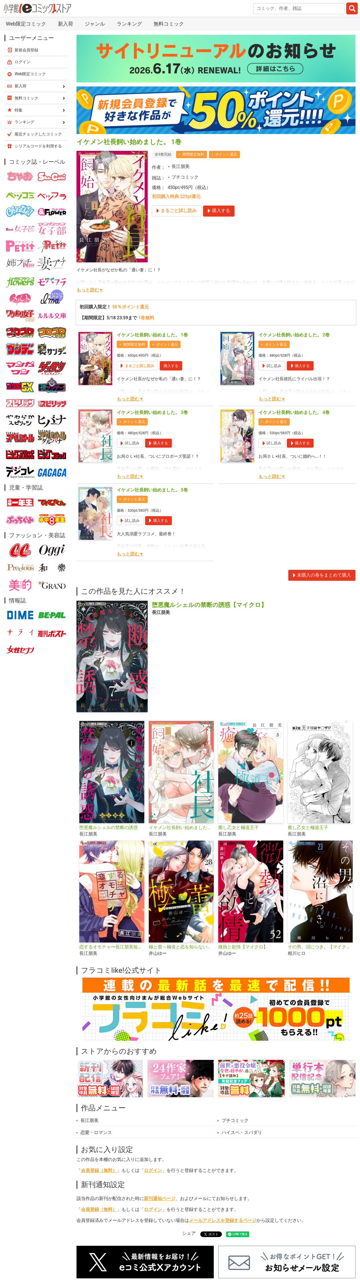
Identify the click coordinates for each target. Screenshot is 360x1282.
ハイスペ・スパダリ (242, 1132)
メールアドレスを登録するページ (222, 1220)
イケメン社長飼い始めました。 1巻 (152, 335)
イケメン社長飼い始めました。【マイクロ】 (181, 827)
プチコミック (185, 177)
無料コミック (169, 24)
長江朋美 (181, 166)
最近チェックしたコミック (38, 134)
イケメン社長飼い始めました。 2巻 (294, 335)
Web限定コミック (26, 24)
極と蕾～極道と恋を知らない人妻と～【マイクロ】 (181, 946)
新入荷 (65, 24)
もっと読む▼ (89, 290)
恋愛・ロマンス (96, 1132)
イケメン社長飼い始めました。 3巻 (152, 412)
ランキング (129, 24)
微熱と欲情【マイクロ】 (243, 946)
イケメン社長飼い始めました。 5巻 (152, 490)
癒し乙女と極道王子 (238, 827)
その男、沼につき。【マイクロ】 (320, 946)
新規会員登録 (26, 50)
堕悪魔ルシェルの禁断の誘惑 (108, 827)
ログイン (153, 1170)
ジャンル (95, 24)
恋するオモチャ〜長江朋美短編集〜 (111, 946)
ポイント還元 (226, 154)
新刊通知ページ (160, 1198)
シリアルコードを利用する (38, 146)
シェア (189, 1233)
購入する (171, 366)
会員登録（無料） (99, 1170)
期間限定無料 (193, 154)
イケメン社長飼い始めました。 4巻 (294, 412)
